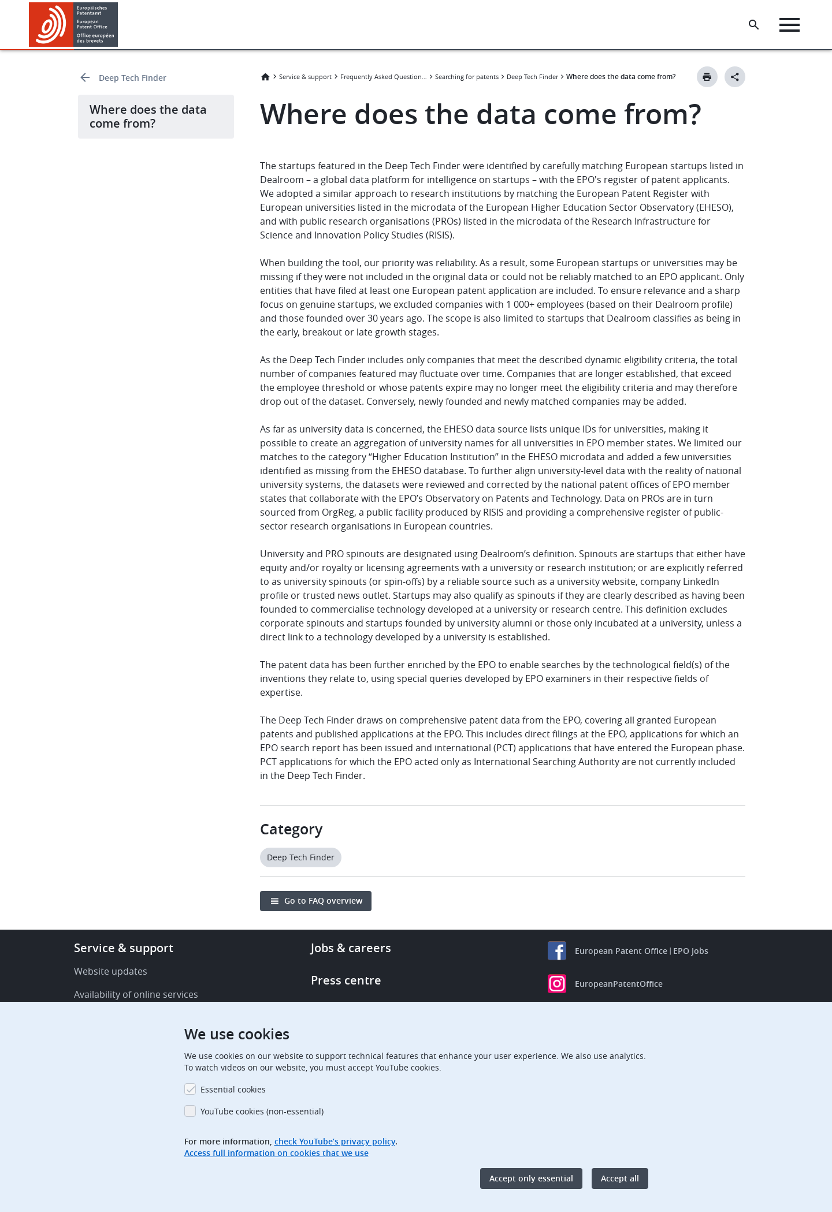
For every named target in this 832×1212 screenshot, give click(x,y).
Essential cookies (233, 1089)
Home (265, 77)
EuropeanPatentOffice (619, 983)
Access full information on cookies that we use (276, 1152)
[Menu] (789, 25)
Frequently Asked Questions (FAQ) (383, 76)
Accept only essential (531, 1178)
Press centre (346, 980)
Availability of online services (136, 994)
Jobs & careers (351, 948)
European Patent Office (621, 950)
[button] (119, 24)
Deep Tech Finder (132, 77)
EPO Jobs (690, 950)
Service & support (305, 76)
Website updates (110, 971)
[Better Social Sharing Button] (735, 76)
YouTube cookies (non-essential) (262, 1111)
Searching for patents (467, 76)
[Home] (73, 24)
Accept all (620, 1178)
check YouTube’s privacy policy (334, 1141)
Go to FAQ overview (323, 900)
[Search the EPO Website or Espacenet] (754, 24)
